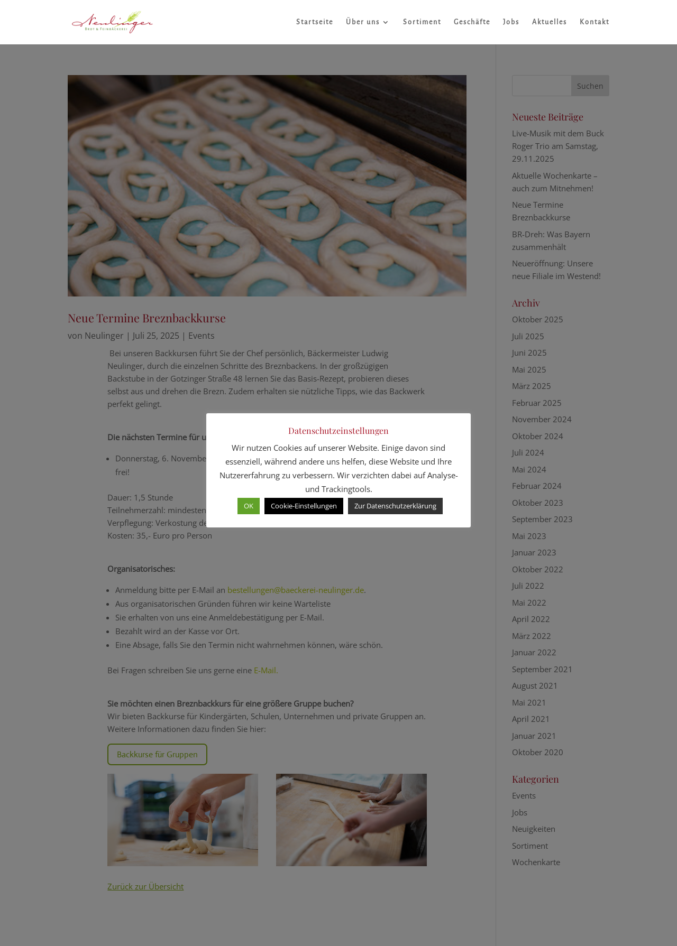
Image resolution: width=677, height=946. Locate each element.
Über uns (363, 22)
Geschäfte (472, 22)
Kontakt (594, 22)
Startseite (314, 22)
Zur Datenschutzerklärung (395, 506)
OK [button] (248, 506)
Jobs (511, 22)
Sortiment (422, 22)
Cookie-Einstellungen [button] (304, 506)
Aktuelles (549, 22)
